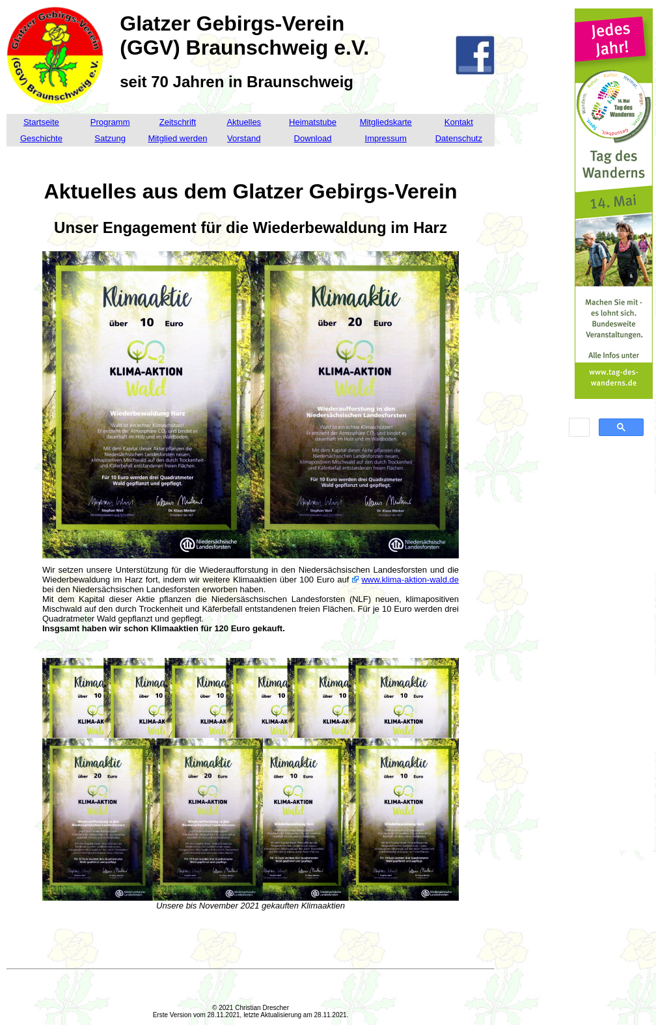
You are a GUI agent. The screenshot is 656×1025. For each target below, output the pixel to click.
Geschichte (41, 138)
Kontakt (458, 122)
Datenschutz (458, 138)
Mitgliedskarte (386, 122)
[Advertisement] (614, 653)
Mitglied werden (177, 138)
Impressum (386, 138)
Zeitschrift (177, 122)
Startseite (41, 122)
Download (313, 138)
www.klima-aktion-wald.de (410, 579)
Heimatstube (312, 122)
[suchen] (578, 427)
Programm (110, 122)
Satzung (110, 138)
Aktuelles (243, 122)
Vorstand (243, 138)
